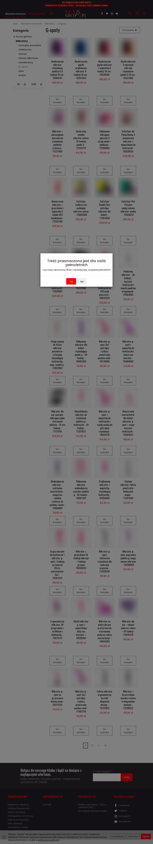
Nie (82, 281)
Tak (71, 281)
